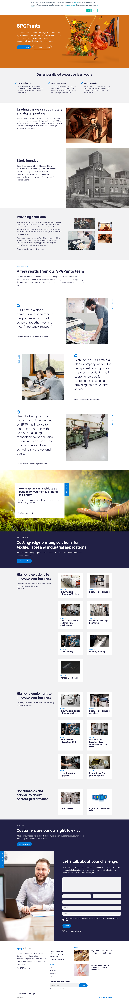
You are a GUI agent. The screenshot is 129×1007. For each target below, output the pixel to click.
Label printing (54, 957)
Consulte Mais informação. (70, 5)
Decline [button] (94, 10)
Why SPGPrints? (22, 968)
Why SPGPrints (24, 47)
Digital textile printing (56, 951)
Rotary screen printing (56, 954)
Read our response (24, 513)
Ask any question (24, 561)
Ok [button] (88, 10)
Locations (53, 970)
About (51, 968)
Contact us (53, 973)
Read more (76, 2)
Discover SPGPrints (43, 47)
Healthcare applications (57, 959)
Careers (52, 976)
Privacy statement (21, 993)
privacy (62, 989)
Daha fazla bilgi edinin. (75, 4)
